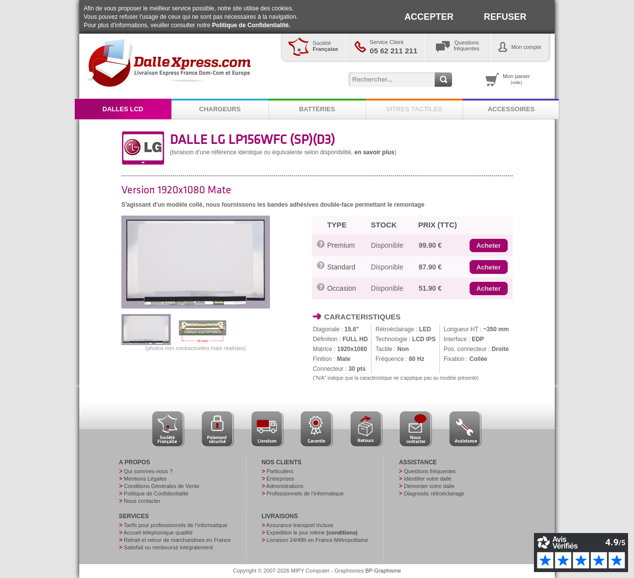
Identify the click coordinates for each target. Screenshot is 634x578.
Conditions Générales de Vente (161, 486)
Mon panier (516, 79)
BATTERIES (317, 109)
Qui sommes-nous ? (148, 471)
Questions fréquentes (430, 471)
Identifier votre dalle (427, 479)
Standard (341, 267)
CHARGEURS (220, 109)
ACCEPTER (428, 17)
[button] (489, 246)
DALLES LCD (123, 109)
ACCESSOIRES (511, 109)
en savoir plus (375, 152)
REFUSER (505, 17)
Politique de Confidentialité (156, 493)
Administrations (284, 486)
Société (325, 46)
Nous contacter (142, 501)
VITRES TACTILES (414, 109)
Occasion (341, 288)
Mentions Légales (145, 479)
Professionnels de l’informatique (305, 493)
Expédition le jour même (312, 532)
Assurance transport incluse (299, 525)
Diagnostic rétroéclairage (434, 493)
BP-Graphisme (383, 571)
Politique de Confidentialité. (251, 25)
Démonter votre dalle (429, 486)
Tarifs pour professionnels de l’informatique (175, 525)
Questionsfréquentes (466, 45)
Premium (341, 245)
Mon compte (526, 47)
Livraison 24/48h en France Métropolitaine (317, 540)
